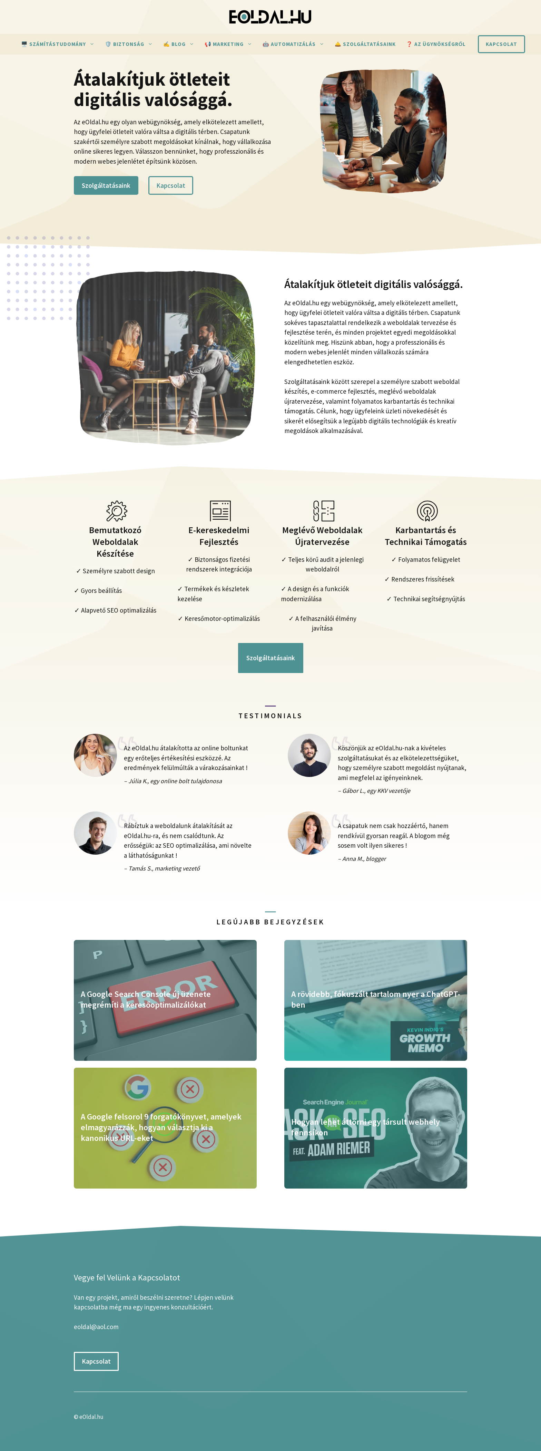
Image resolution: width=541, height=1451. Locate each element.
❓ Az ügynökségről (436, 44)
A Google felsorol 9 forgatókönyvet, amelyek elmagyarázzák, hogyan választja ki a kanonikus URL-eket (161, 1127)
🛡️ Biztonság (131, 44)
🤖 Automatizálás (296, 44)
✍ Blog (181, 44)
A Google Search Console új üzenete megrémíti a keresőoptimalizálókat (146, 999)
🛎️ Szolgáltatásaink (365, 44)
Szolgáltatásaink (106, 185)
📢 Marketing (231, 44)
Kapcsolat (501, 44)
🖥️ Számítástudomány (60, 44)
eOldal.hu (91, 1417)
